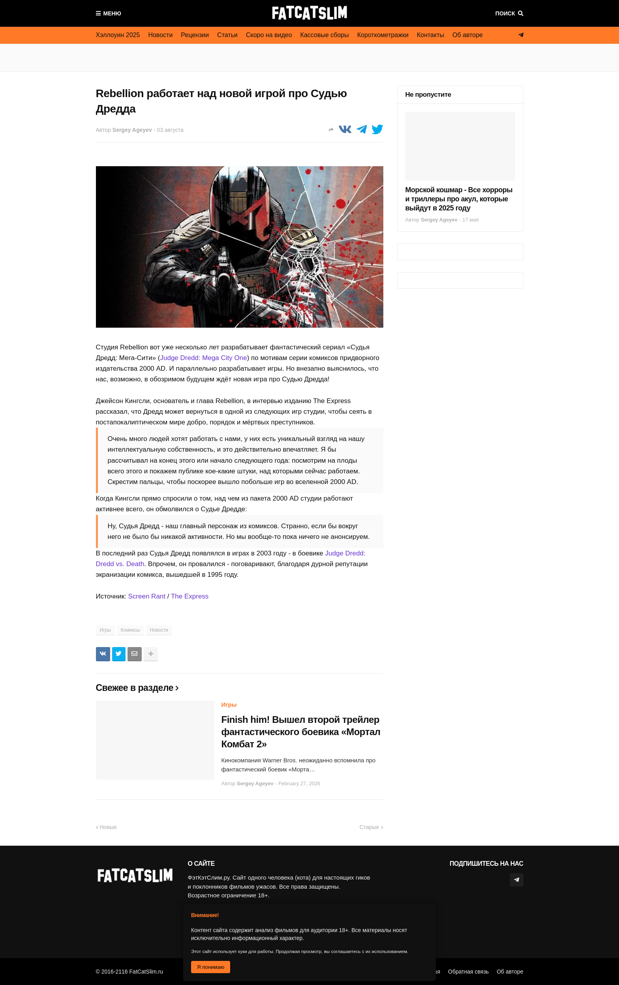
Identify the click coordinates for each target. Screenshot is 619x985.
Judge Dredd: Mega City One (203, 358)
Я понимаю (210, 967)
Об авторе (467, 35)
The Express (189, 596)
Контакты (430, 35)
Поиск (505, 13)
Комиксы (130, 630)
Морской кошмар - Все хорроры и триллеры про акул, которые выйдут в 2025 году (459, 199)
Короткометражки (383, 35)
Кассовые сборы (324, 35)
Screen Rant (147, 596)
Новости (160, 35)
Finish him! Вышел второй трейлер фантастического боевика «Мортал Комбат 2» (301, 731)
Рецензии (195, 35)
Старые (369, 827)
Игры (105, 630)
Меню (112, 13)
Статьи (227, 35)
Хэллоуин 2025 (118, 35)
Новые (108, 827)
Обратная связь (468, 971)
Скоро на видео (269, 35)
